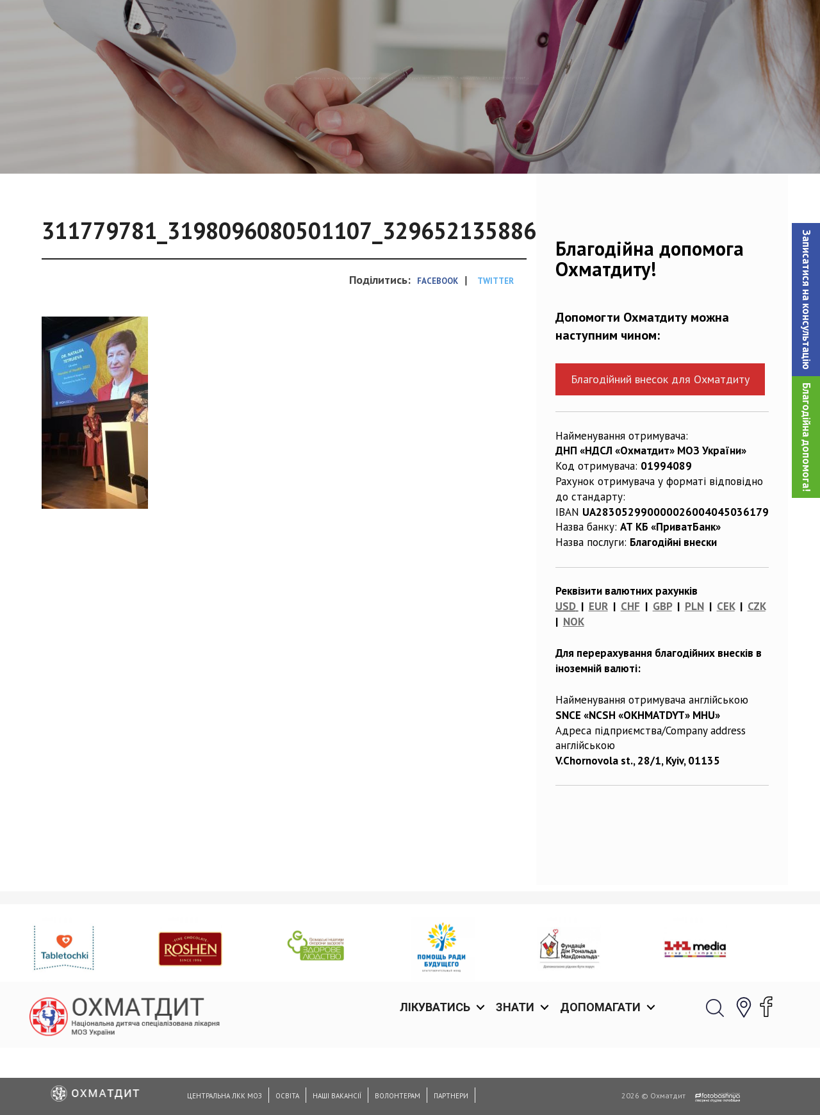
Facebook (437, 347)
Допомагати (600, 25)
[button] (806, 299)
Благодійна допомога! (807, 437)
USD (565, 672)
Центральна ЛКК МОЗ (224, 1095)
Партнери (451, 1095)
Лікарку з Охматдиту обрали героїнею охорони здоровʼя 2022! (323, 144)
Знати (515, 25)
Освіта (287, 1095)
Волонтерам (397, 1095)
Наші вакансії (337, 1095)
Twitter (495, 347)
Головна (84, 144)
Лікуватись (435, 25)
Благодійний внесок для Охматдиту (660, 445)
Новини (139, 144)
